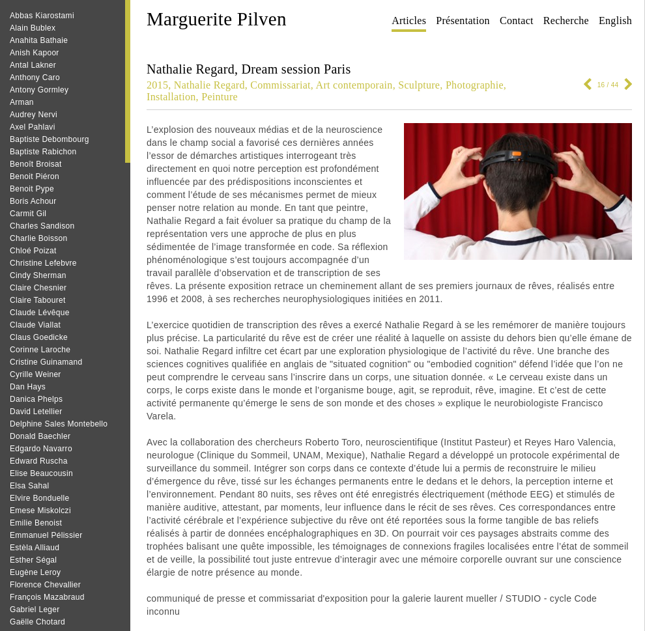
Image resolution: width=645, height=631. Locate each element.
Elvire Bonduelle (40, 498)
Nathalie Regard (209, 85)
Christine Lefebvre (43, 263)
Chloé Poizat (33, 250)
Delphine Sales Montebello (59, 423)
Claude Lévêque (40, 312)
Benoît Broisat (36, 164)
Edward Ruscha (39, 461)
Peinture (219, 96)
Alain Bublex (32, 28)
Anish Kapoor (34, 52)
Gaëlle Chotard (37, 621)
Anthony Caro (35, 77)
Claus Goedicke (39, 337)
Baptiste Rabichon (43, 151)
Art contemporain (354, 85)
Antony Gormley (39, 89)
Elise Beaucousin (41, 473)
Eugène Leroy (35, 572)
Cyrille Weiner (35, 374)
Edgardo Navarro (41, 448)
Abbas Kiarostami (42, 15)
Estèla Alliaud (34, 547)
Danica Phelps (36, 399)
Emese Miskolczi (40, 510)
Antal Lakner (33, 65)
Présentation (463, 20)
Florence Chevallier (45, 584)
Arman (22, 102)
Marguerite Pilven (217, 18)
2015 (157, 85)
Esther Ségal (33, 560)
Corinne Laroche (40, 349)
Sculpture (419, 85)
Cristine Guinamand (46, 362)
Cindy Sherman (38, 275)
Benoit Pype (32, 188)
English (615, 20)
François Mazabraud (47, 597)
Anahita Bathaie (39, 40)
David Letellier (36, 411)
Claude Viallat (35, 325)
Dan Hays (28, 386)
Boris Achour (33, 201)
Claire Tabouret (38, 300)
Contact (517, 20)
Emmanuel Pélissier (46, 535)
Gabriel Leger (35, 609)
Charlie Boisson (39, 238)
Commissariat (280, 85)
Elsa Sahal (29, 485)
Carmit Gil (28, 213)
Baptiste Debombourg (49, 139)
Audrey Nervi (33, 114)
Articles (409, 20)
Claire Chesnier (38, 287)
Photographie (475, 85)
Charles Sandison (42, 226)
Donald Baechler (40, 436)
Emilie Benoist (36, 522)
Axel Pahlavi (32, 127)
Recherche (566, 20)
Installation (171, 96)
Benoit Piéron (34, 176)
